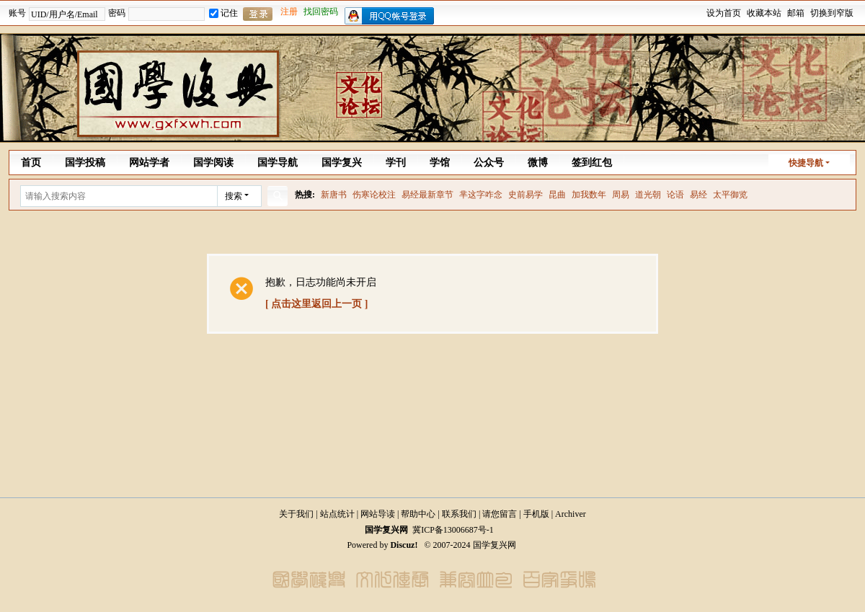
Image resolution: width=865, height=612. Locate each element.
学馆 (440, 162)
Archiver (570, 514)
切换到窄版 (831, 13)
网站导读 (377, 514)
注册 (289, 11)
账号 (17, 13)
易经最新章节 (427, 195)
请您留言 (499, 514)
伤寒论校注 (374, 195)
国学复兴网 (386, 530)
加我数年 (589, 195)
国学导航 (277, 162)
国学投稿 (85, 162)
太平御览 (730, 195)
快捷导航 (806, 163)
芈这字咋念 (480, 195)
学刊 (396, 162)
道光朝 (648, 195)
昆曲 (557, 195)
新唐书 (334, 195)
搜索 (233, 196)
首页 (31, 162)
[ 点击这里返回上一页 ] (316, 303)
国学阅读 (213, 162)
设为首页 (723, 13)
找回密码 (320, 11)
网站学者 (149, 162)
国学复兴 (341, 162)
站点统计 (337, 514)
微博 (538, 162)
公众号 (489, 162)
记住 (223, 13)
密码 (116, 13)
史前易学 (525, 195)
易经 (698, 195)
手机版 (536, 514)
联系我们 (459, 514)
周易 (620, 195)
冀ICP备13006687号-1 (453, 530)
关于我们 (296, 514)
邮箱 (795, 13)
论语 (675, 195)
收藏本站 (764, 13)
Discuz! (403, 545)
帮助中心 (418, 514)
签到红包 (592, 162)
